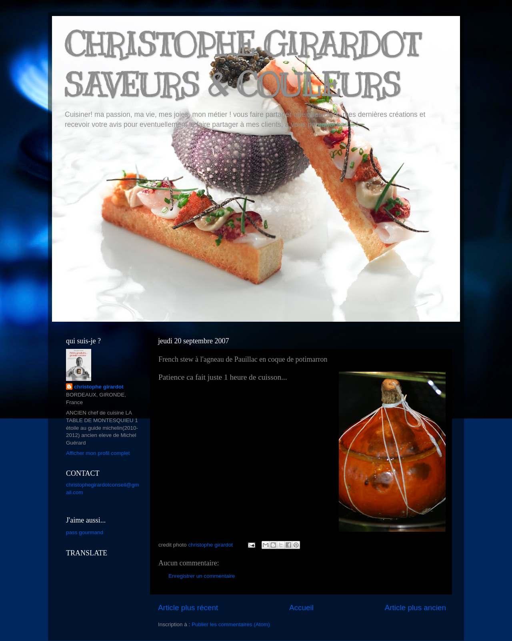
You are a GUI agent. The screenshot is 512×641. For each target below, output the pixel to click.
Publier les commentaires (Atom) (231, 624)
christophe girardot (99, 387)
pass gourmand (84, 532)
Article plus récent (188, 607)
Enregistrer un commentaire (201, 576)
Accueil (301, 607)
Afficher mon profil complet (98, 453)
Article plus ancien (415, 607)
